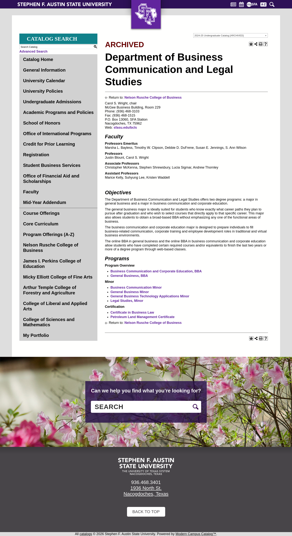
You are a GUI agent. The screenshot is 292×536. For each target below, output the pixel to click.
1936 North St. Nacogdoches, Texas (146, 491)
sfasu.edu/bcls (126, 127)
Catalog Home (38, 59)
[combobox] (230, 35)
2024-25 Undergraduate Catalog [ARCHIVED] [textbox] (219, 35)
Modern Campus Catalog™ (196, 534)
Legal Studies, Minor (126, 301)
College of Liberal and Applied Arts (55, 306)
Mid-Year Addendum (44, 202)
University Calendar (44, 80)
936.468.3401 (146, 482)
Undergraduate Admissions (52, 101)
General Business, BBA (129, 276)
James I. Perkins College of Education (52, 263)
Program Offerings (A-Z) (48, 234)
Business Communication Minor (136, 287)
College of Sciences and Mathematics (48, 322)
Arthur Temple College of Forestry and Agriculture (49, 290)
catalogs (86, 534)
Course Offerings (41, 213)
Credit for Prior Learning (49, 144)
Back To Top (146, 511)
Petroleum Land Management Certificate (142, 317)
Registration (36, 154)
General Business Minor (129, 292)
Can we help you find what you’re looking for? (146, 391)
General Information (44, 70)
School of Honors (41, 122)
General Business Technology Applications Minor (149, 296)
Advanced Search (33, 51)
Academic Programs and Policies (58, 112)
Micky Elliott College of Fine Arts (58, 276)
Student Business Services (51, 165)
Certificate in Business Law (132, 312)
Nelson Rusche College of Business (50, 247)
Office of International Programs (57, 133)
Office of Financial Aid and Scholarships (51, 178)
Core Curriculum (40, 223)
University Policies (43, 91)
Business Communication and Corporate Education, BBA (156, 271)
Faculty (31, 191)
